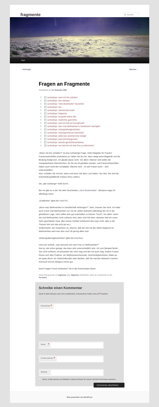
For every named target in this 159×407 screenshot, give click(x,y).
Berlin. (66, 183)
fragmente (30, 14)
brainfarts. (79, 238)
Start (23, 60)
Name (45, 344)
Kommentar (46, 306)
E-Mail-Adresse (48, 358)
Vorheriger (25, 69)
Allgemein (75, 275)
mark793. (63, 200)
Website (44, 372)
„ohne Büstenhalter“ (88, 190)
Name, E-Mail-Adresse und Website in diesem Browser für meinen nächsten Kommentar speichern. (79, 379)
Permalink (43, 278)
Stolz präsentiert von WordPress (79, 397)
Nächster (134, 69)
